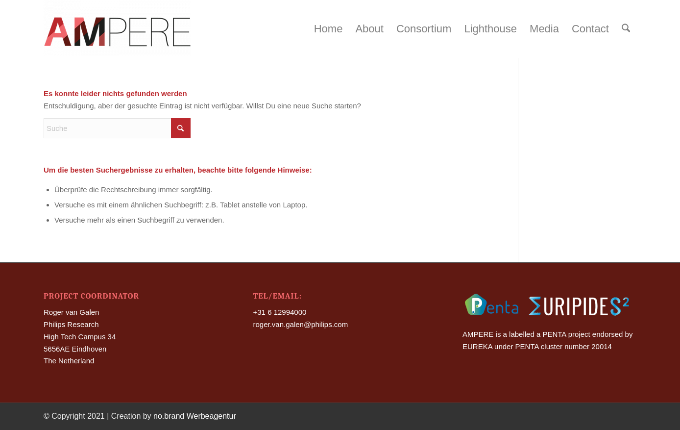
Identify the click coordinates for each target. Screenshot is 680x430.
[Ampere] (117, 29)
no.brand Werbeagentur (194, 416)
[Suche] (625, 29)
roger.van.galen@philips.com (300, 324)
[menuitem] (328, 29)
